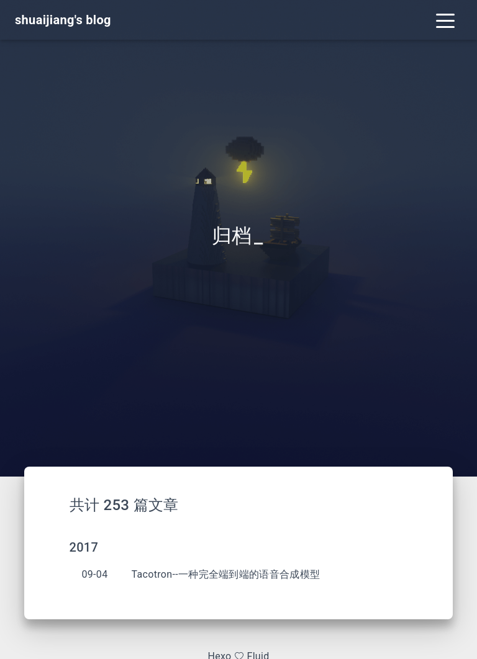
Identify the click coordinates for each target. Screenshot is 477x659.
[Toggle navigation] (445, 20)
